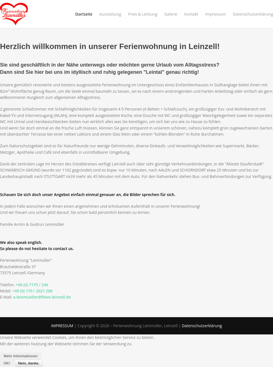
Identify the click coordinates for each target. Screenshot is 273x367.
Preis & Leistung (142, 14)
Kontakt (191, 14)
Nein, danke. (29, 363)
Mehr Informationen (20, 356)
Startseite (83, 14)
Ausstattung (110, 14)
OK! (7, 363)
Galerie (170, 14)
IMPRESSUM (62, 325)
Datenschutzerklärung (253, 14)
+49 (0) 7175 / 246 (32, 284)
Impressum (215, 14)
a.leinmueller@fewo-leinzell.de (42, 297)
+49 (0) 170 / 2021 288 (32, 290)
